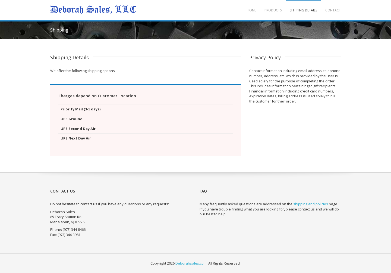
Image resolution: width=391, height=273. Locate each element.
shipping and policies (310, 203)
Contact (333, 10)
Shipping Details (303, 10)
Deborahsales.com (191, 263)
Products (273, 10)
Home (251, 10)
